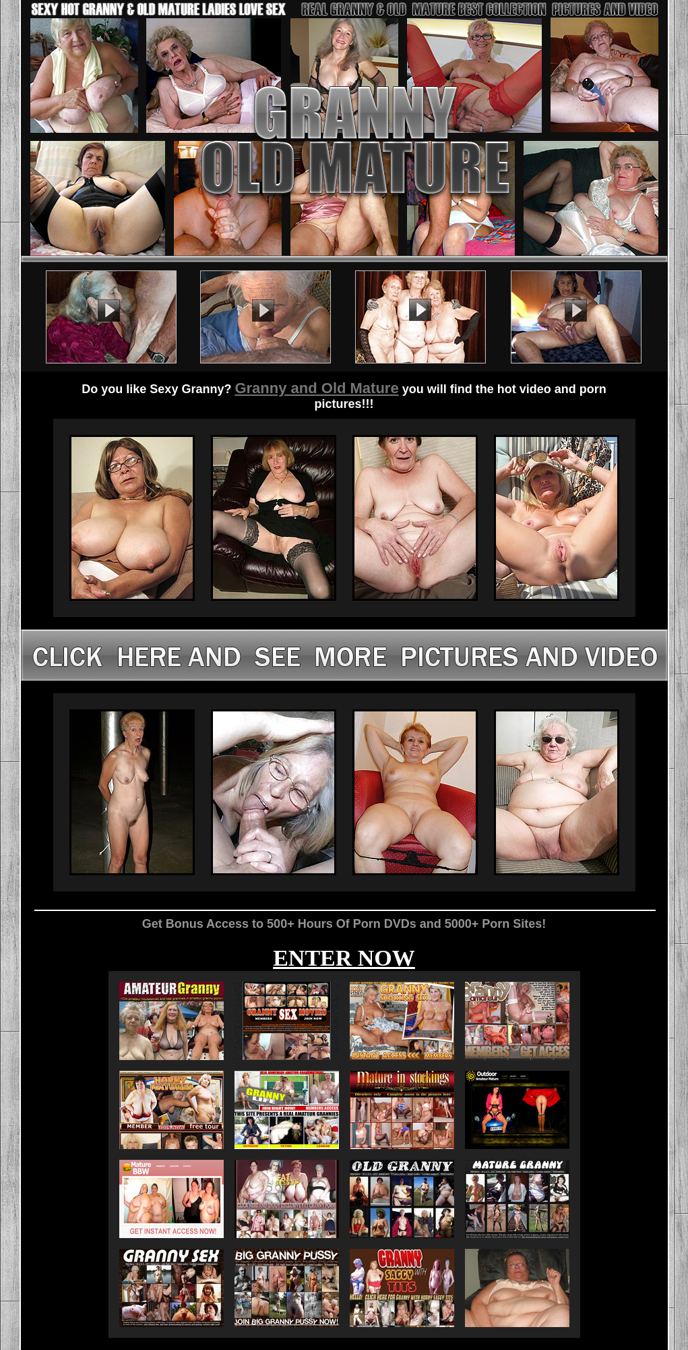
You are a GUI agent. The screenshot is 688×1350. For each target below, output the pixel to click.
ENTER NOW (344, 957)
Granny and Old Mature (316, 388)
